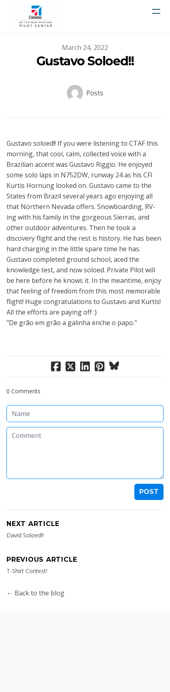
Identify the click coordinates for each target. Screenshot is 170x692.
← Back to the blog (35, 593)
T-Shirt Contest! (26, 571)
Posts (94, 92)
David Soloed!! (25, 535)
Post (149, 492)
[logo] (36, 16)
